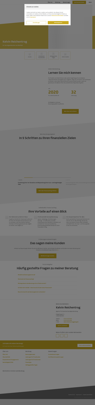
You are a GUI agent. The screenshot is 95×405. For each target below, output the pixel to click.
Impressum (33, 17)
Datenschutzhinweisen (57, 15)
